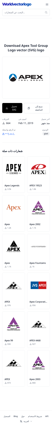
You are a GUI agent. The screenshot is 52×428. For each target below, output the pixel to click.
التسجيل (7, 416)
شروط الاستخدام (35, 416)
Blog (16, 416)
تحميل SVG (11, 108)
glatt (46, 133)
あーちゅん (8, 133)
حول (23, 416)
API (47, 416)
